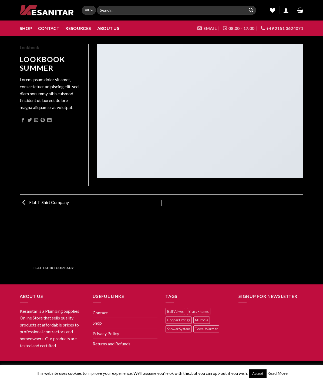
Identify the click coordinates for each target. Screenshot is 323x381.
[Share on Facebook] (23, 120)
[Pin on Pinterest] (43, 120)
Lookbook (29, 47)
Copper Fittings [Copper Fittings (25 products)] (178, 320)
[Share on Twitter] (30, 120)
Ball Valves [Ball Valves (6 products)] (175, 311)
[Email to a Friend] (36, 120)
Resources (78, 28)
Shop (26, 28)
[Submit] (250, 10)
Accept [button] (257, 373)
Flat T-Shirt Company (45, 202)
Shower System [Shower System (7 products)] (178, 329)
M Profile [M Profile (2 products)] (201, 320)
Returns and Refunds (111, 343)
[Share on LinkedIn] (49, 120)
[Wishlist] (271, 10)
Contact (48, 28)
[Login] (286, 10)
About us (108, 28)
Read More (277, 373)
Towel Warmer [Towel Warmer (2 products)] (206, 329)
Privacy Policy (106, 333)
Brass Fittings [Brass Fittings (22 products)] (199, 311)
